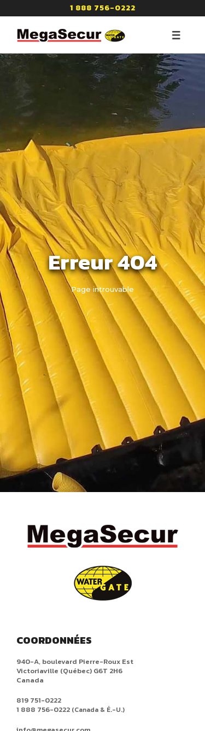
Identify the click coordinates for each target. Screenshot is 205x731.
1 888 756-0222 (103, 8)
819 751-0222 (38, 700)
